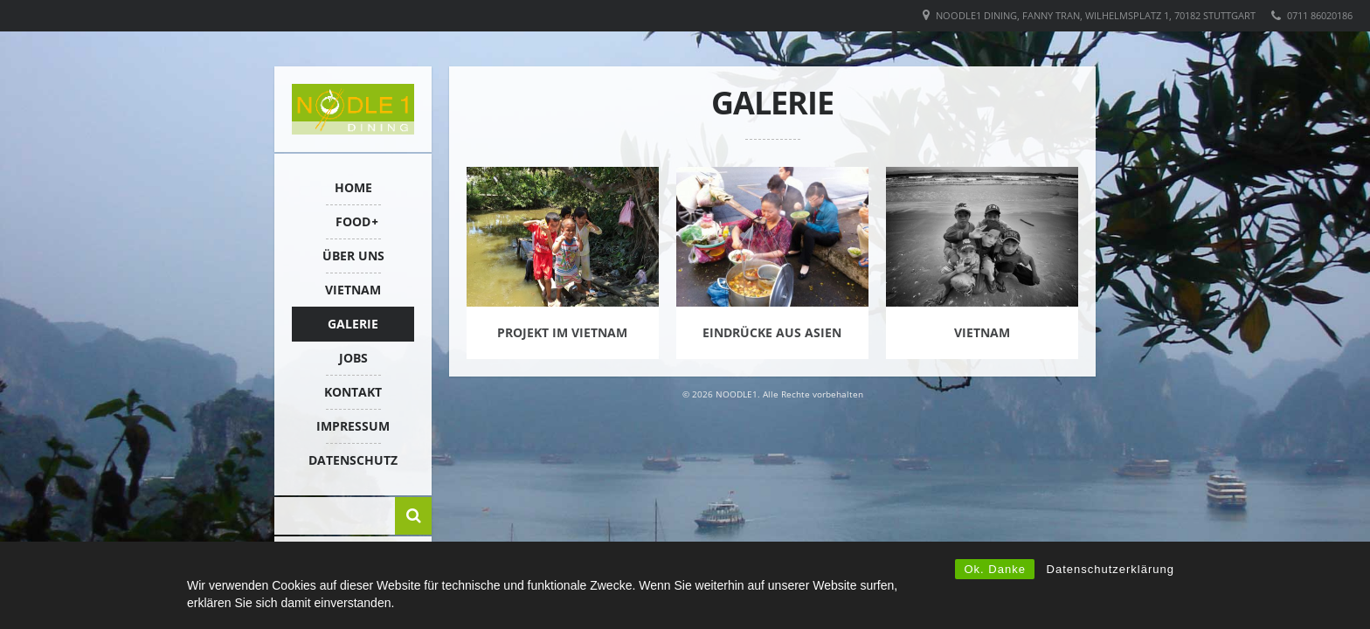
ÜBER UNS (353, 255)
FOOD (353, 221)
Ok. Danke (994, 569)
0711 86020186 (1320, 15)
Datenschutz (353, 460)
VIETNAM (353, 289)
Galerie (353, 323)
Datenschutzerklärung (1110, 569)
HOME (353, 187)
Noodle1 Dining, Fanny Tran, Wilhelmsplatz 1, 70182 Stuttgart (1096, 15)
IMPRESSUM (353, 426)
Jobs (353, 357)
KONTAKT (353, 392)
